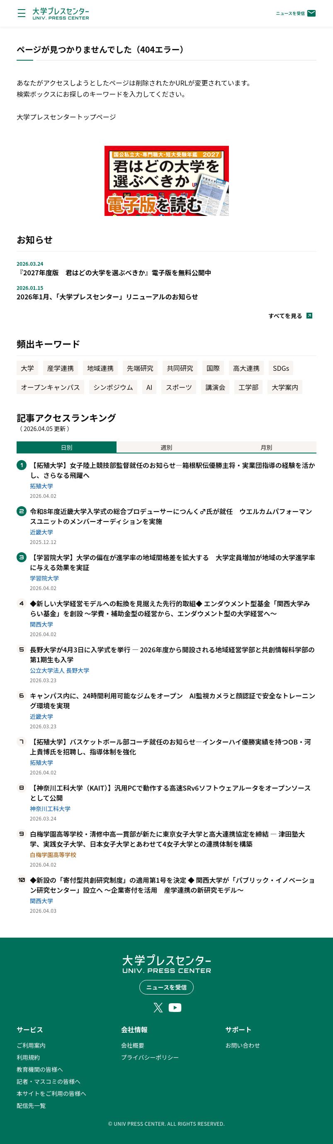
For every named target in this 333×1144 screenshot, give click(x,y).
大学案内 (285, 387)
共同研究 (180, 368)
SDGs (281, 368)
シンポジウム (113, 387)
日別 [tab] (67, 447)
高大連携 (246, 368)
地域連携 (100, 368)
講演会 (215, 387)
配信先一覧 (31, 1105)
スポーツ (178, 387)
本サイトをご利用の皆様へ (51, 1093)
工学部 (248, 387)
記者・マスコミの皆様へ (48, 1081)
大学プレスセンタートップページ (66, 117)
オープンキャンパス (50, 387)
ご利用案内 (31, 1045)
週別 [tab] (167, 447)
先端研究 (140, 368)
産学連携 (60, 368)
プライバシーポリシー (150, 1057)
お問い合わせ (242, 1045)
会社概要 (132, 1045)
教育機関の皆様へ (40, 1069)
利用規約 (28, 1057)
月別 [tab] (266, 447)
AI (149, 387)
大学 (27, 368)
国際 (213, 368)
